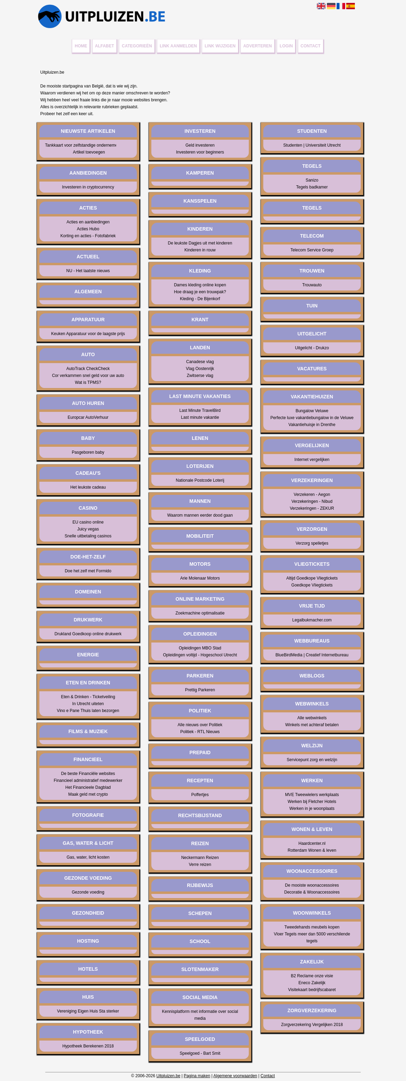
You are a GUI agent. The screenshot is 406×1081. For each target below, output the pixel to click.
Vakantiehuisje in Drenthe (312, 424)
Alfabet (104, 46)
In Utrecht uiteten (88, 703)
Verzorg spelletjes (311, 543)
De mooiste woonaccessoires (312, 885)
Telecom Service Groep (311, 250)
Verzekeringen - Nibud (311, 501)
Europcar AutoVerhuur (88, 417)
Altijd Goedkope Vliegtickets (312, 578)
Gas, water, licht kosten (88, 857)
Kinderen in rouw (200, 250)
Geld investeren (200, 145)
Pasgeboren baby (88, 452)
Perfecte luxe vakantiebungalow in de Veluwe (311, 417)
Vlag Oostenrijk (200, 368)
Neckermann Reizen (200, 857)
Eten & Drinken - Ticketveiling (88, 696)
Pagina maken (197, 1075)
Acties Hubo (88, 229)
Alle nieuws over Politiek (200, 724)
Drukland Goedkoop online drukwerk (88, 633)
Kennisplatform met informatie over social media (200, 1015)
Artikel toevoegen (89, 152)
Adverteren (257, 46)
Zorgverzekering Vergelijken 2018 (312, 1024)
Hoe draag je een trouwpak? (200, 291)
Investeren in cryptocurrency (88, 187)
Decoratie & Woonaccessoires (312, 892)
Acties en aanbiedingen (88, 222)
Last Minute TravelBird (199, 410)
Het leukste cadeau (88, 487)
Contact (311, 46)
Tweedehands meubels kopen (311, 927)
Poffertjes (200, 794)
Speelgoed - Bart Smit (200, 1053)
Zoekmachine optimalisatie (200, 613)
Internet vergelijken (311, 459)
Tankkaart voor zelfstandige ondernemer (78, 145)
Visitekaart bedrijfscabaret (312, 989)
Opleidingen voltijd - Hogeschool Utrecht (200, 655)
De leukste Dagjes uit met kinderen (200, 243)
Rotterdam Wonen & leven (312, 850)
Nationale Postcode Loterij (200, 480)
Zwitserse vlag (200, 375)
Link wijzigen (220, 46)
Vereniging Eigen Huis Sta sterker (88, 1011)
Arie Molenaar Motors (200, 578)
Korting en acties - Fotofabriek (88, 235)
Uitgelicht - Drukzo (312, 347)
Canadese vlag (200, 361)
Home (81, 46)
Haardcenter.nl (312, 843)
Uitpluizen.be (168, 1075)
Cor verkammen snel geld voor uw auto (88, 375)
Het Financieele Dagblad (88, 787)
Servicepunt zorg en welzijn (312, 759)
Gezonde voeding (88, 892)
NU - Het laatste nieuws (88, 270)
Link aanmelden (178, 46)
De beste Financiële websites (88, 773)
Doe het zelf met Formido (88, 571)
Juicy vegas (88, 529)
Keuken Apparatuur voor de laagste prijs (88, 333)
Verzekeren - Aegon (312, 494)
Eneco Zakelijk (312, 982)
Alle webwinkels (312, 717)
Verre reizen (200, 864)
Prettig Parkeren (200, 689)
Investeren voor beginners (200, 152)
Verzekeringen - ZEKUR (312, 508)
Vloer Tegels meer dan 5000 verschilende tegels (312, 937)
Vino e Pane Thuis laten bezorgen (88, 710)
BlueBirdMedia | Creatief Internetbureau (311, 655)
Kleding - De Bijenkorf (200, 298)
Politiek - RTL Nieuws (200, 731)
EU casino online (88, 522)
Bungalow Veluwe (311, 410)
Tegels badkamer (312, 187)
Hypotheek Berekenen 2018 (88, 1046)
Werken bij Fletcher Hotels (312, 801)
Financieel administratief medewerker (88, 780)
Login (286, 46)
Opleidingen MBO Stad (200, 648)
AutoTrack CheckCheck (88, 368)
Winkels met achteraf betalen (312, 724)
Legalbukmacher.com (312, 620)
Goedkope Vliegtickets (311, 585)
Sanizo (311, 180)
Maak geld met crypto (88, 794)
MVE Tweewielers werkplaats (312, 794)
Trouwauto (312, 285)
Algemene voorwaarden (235, 1075)
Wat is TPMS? (88, 382)
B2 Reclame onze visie (312, 975)
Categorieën (137, 46)
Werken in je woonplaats (312, 808)
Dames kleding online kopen (200, 285)
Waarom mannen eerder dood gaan (200, 515)
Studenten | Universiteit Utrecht (312, 145)
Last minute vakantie (200, 417)
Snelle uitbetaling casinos (88, 536)
